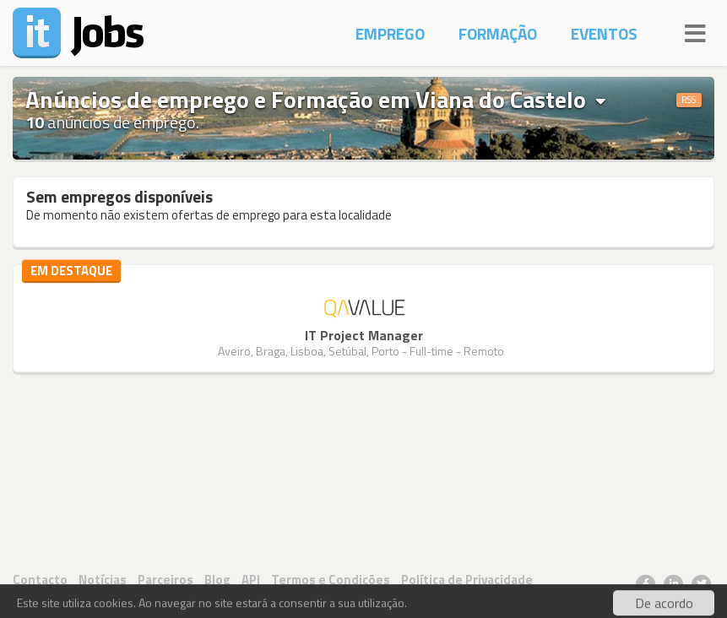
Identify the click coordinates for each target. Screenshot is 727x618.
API (250, 579)
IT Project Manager (364, 335)
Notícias (103, 579)
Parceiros (165, 579)
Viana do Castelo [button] (510, 99)
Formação (497, 33)
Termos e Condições (330, 579)
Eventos (604, 33)
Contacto (40, 579)
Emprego (390, 33)
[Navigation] (695, 31)
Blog (217, 579)
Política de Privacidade (467, 579)
